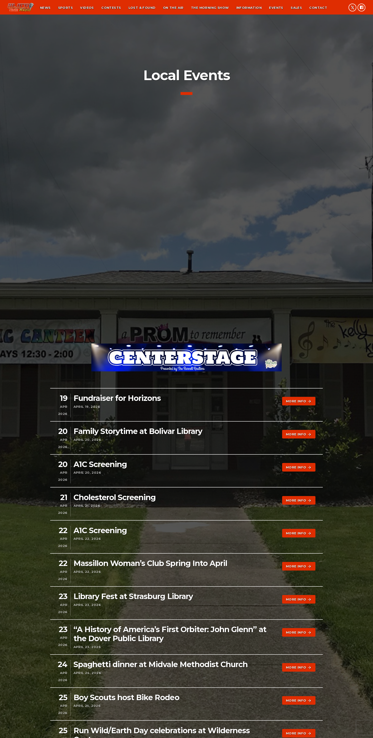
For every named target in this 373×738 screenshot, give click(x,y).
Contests (111, 8)
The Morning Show (210, 8)
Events (276, 8)
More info (299, 401)
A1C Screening (100, 464)
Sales (296, 8)
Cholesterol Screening (115, 497)
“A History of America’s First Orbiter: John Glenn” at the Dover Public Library (170, 634)
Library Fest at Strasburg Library (133, 596)
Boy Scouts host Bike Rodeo (126, 697)
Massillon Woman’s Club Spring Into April (150, 563)
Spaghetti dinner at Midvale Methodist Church (161, 664)
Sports (65, 8)
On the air (173, 8)
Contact (318, 8)
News (45, 8)
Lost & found (142, 8)
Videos (87, 8)
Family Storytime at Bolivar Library (138, 431)
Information (249, 8)
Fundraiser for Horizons (117, 398)
